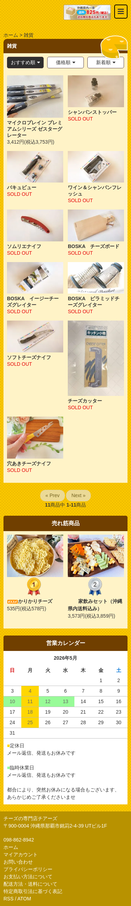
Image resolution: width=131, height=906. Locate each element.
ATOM (24, 898)
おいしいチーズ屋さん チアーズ (33, 12)
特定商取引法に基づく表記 (32, 891)
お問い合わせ (18, 862)
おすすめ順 (23, 62)
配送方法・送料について (30, 884)
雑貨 (29, 35)
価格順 (63, 62)
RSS (8, 898)
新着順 (103, 62)
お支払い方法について (27, 876)
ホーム (10, 35)
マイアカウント (20, 854)
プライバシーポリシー (27, 869)
